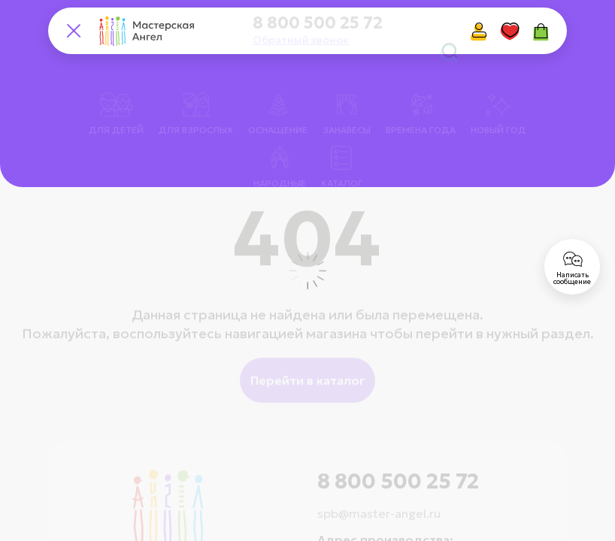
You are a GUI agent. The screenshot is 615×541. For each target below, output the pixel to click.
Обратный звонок (301, 40)
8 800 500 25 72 (318, 23)
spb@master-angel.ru (379, 492)
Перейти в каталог (307, 359)
